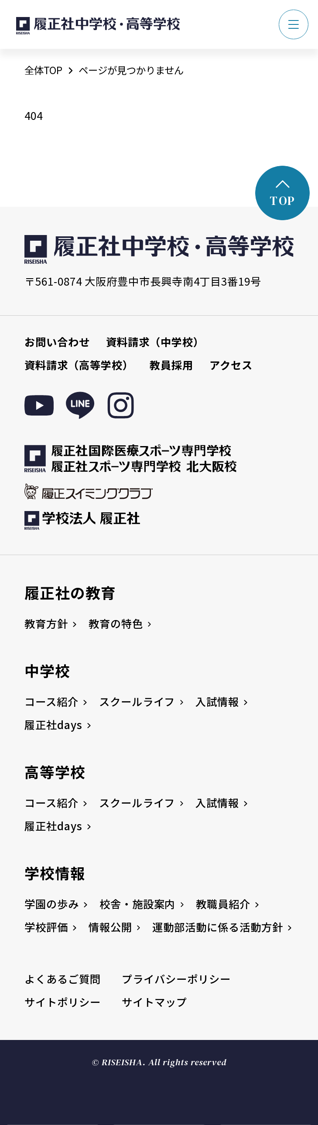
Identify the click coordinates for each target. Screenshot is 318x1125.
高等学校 (54, 771)
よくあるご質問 (62, 978)
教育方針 (46, 623)
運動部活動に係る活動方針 (217, 926)
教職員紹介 (223, 903)
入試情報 (217, 701)
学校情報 (54, 872)
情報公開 (110, 926)
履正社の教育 (70, 592)
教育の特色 (116, 623)
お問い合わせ (57, 341)
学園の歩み (51, 903)
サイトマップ (154, 1001)
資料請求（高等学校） (78, 364)
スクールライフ (137, 701)
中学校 (47, 670)
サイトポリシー (62, 1001)
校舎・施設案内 (137, 903)
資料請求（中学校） (155, 341)
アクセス (231, 364)
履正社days (53, 724)
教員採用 (171, 364)
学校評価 (46, 926)
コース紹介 (51, 701)
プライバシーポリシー (176, 978)
